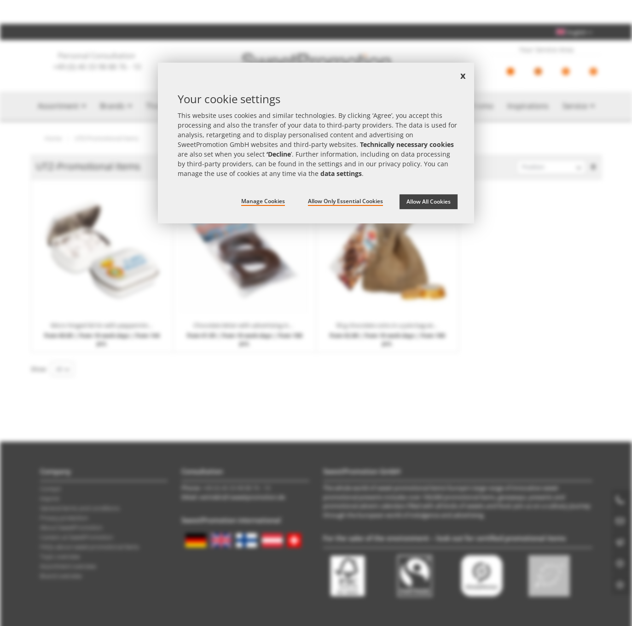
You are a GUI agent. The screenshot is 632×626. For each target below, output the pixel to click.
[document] (316, 143)
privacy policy (399, 163)
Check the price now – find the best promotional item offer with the (316, 12)
